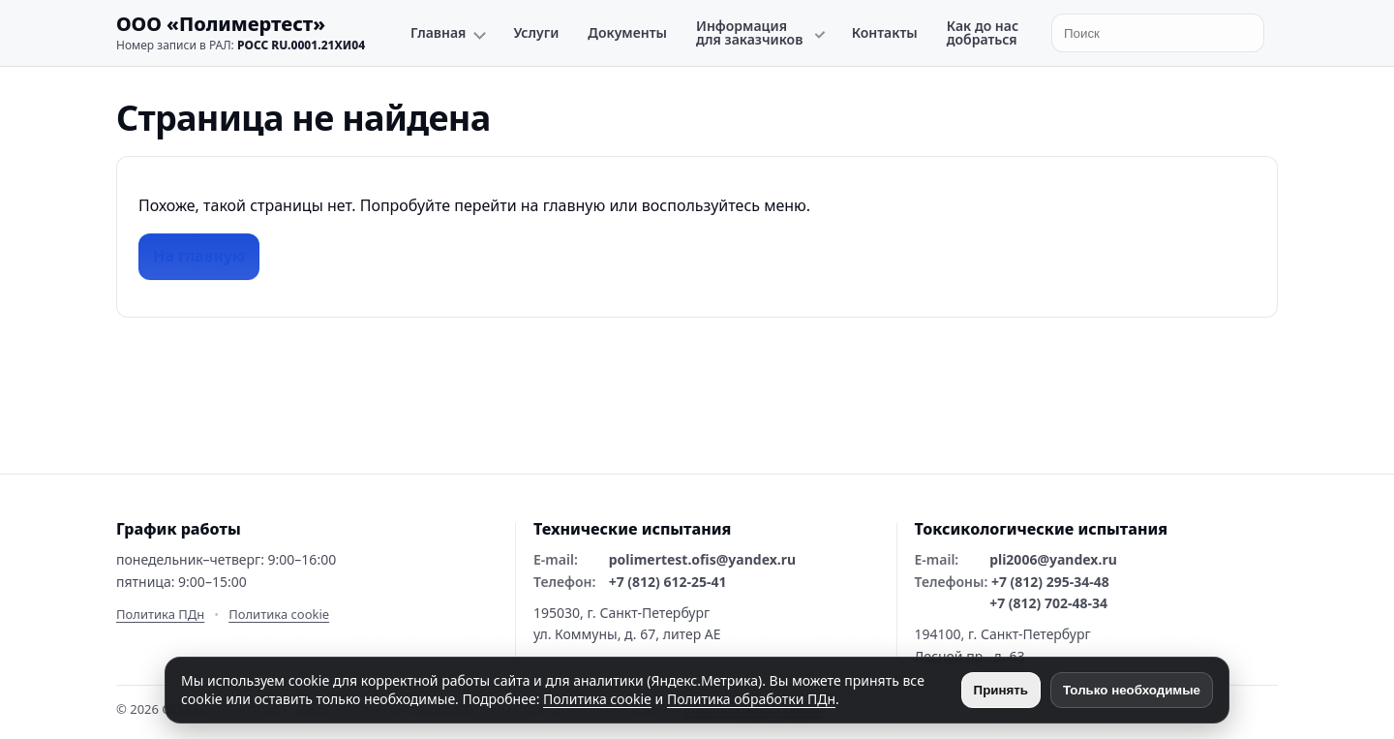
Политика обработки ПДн (751, 699)
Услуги (536, 32)
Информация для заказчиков (749, 32)
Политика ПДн (160, 614)
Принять (1001, 690)
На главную (199, 255)
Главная (438, 32)
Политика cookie (278, 614)
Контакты (885, 32)
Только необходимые (1131, 690)
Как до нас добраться (982, 32)
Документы (627, 32)
